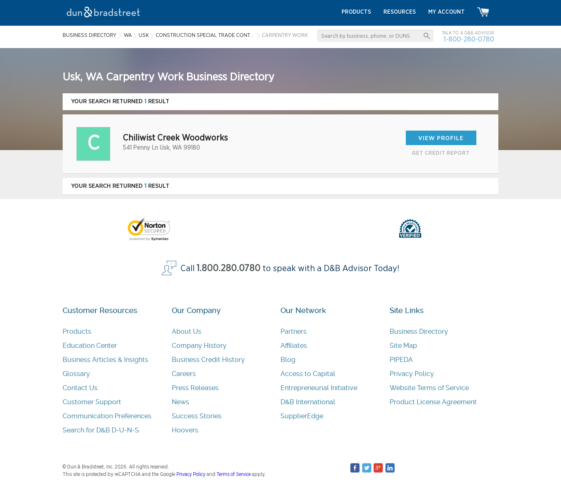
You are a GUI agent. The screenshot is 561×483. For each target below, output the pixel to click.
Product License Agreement (433, 402)
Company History (199, 346)
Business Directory (419, 331)
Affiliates (293, 346)
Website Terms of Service (429, 388)
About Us (186, 331)
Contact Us (80, 388)
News (180, 402)
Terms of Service (234, 474)
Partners (293, 331)
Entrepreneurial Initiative (318, 388)
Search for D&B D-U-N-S (101, 430)
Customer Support (92, 402)
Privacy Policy (412, 374)
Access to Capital (307, 374)
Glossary (76, 374)
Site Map (403, 346)
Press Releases (195, 388)
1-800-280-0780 (469, 39)
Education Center (90, 346)
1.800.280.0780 (229, 268)
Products (77, 331)
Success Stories (197, 416)
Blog (287, 360)
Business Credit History (208, 360)
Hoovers (185, 430)
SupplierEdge (301, 416)
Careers (184, 374)
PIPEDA (401, 360)
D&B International (307, 402)
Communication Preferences (107, 416)
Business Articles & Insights (105, 360)
